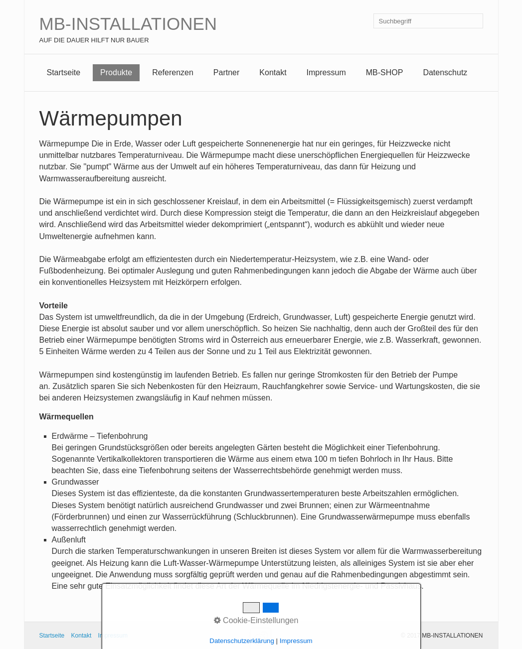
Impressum (326, 72)
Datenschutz (445, 72)
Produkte (116, 72)
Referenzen (172, 72)
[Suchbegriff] (428, 20)
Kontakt (272, 72)
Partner (226, 72)
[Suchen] (476, 21)
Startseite (64, 72)
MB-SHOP (384, 72)
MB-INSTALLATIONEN (128, 23)
